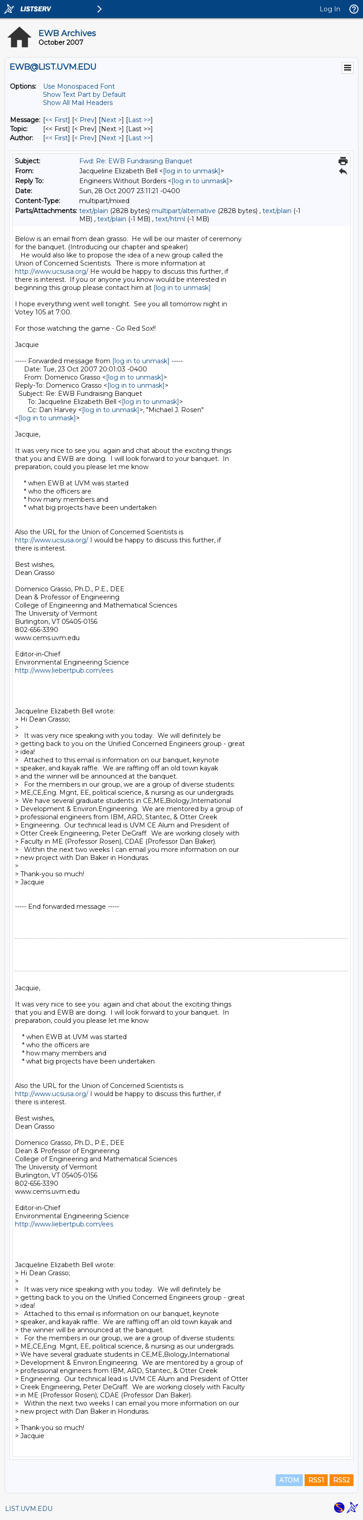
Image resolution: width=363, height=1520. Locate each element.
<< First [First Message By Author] (56, 138)
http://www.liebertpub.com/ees (64, 670)
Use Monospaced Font (79, 86)
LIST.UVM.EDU (29, 1509)
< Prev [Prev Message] (84, 120)
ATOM (289, 1480)
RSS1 (316, 1480)
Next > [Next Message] (111, 120)
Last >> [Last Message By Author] (139, 138)
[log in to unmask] (191, 171)
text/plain (93, 211)
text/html (170, 219)
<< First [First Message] (56, 120)
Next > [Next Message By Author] (111, 138)
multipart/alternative (184, 211)
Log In (330, 9)
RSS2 (341, 1480)
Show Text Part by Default (84, 94)
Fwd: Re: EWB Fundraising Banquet (135, 161)
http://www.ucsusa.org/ (51, 271)
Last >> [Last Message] (139, 120)
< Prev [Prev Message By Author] (84, 138)
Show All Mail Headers (78, 103)
